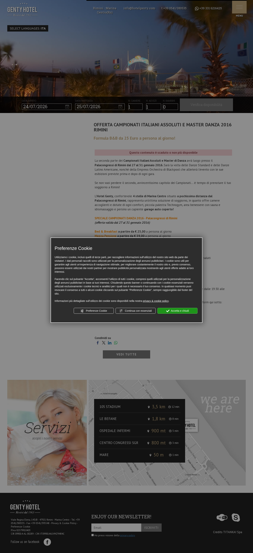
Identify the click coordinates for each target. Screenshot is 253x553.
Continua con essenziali (135, 311)
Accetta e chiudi (177, 311)
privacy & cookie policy (156, 300)
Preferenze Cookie (93, 311)
